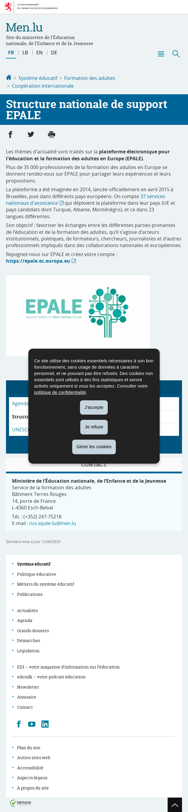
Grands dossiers (33, 629)
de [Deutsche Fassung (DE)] (54, 52)
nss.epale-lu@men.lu (52, 522)
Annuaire (26, 696)
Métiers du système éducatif (45, 583)
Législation (28, 649)
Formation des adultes (89, 78)
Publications (30, 593)
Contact (25, 706)
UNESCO (21, 428)
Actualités (27, 609)
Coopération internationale (43, 85)
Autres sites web (33, 756)
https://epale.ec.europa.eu (38, 259)
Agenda (24, 619)
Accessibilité (30, 766)
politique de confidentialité (60, 392)
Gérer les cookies (94, 446)
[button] (160, 53)
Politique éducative (36, 573)
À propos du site (33, 786)
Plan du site (28, 746)
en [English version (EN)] (39, 52)
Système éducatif (38, 78)
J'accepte (94, 407)
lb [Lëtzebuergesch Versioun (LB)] (25, 52)
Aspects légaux (32, 776)
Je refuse (94, 427)
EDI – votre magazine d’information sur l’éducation (68, 666)
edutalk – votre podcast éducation (51, 675)
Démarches (28, 639)
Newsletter (28, 686)
